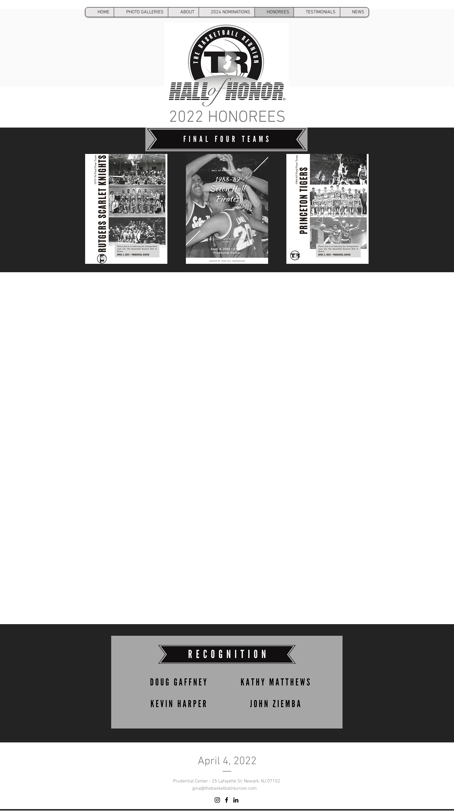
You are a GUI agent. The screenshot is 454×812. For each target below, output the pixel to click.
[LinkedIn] (235, 800)
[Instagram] (217, 800)
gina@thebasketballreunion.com (224, 788)
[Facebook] (226, 800)
